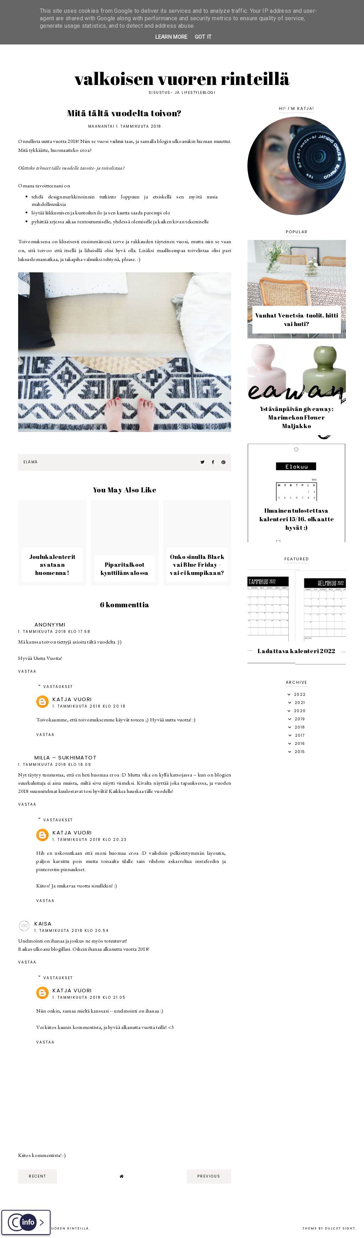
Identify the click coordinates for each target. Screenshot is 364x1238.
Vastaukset (58, 686)
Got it (203, 37)
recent (37, 1176)
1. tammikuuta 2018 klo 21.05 (89, 997)
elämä (30, 462)
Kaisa (43, 923)
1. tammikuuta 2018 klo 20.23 (90, 839)
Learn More (171, 37)
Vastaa (27, 671)
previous (208, 1176)
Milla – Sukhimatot (65, 757)
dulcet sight (340, 1228)
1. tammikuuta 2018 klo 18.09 (54, 764)
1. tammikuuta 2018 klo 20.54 (71, 930)
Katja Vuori (72, 699)
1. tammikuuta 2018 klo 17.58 (54, 631)
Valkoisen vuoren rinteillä (182, 78)
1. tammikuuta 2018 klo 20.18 (89, 706)
